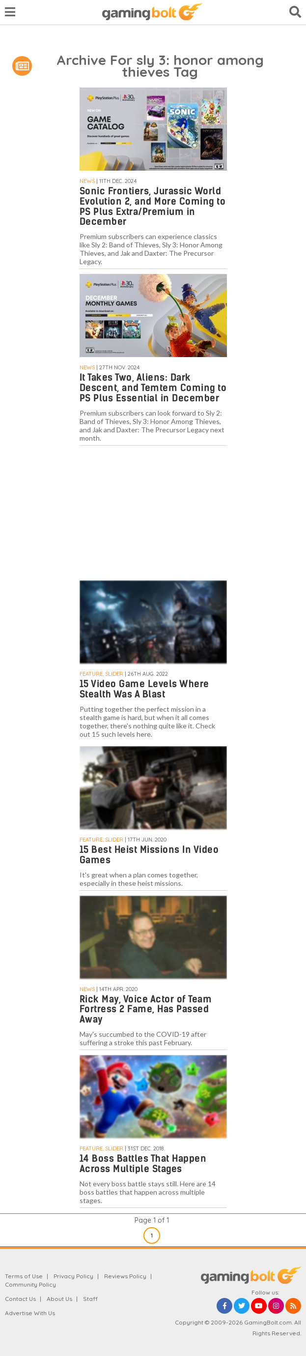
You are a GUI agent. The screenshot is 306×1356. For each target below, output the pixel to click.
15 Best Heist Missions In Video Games (149, 855)
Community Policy (30, 1284)
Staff (90, 1298)
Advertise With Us (30, 1313)
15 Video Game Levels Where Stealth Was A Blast (144, 689)
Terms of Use (24, 1276)
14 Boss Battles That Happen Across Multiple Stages (143, 1164)
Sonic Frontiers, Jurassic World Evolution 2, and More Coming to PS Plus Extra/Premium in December (153, 206)
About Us (59, 1298)
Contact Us (20, 1298)
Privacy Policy (73, 1276)
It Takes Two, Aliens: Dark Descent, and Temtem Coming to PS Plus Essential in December (153, 388)
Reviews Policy (125, 1276)
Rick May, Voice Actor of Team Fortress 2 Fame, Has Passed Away (146, 1009)
